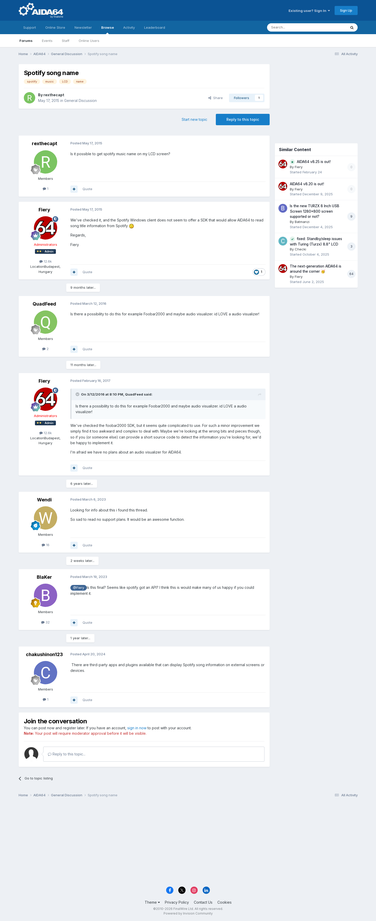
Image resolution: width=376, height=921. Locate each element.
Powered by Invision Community (188, 913)
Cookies (224, 902)
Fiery (44, 209)
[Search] (293, 27)
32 (45, 622)
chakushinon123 (44, 654)
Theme (152, 902)
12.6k (45, 261)
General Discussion (80, 100)
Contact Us (203, 902)
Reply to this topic (242, 119)
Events (47, 41)
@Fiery (78, 588)
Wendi (44, 499)
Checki (300, 249)
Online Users (89, 41)
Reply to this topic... (66, 754)
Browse (107, 29)
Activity (129, 27)
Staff (65, 41)
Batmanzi (302, 222)
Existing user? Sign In (309, 11)
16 (45, 545)
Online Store (55, 27)
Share (215, 98)
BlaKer (44, 577)
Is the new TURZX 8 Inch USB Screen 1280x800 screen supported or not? (314, 211)
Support (29, 27)
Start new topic (194, 119)
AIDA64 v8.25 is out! (314, 162)
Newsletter (83, 27)
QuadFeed (44, 304)
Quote (87, 189)
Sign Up (346, 10)
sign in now (136, 728)
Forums (26, 41)
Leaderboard (154, 27)
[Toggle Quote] (78, 394)
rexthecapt (53, 95)
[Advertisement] (316, 98)
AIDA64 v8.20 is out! (307, 184)
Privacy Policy (177, 902)
